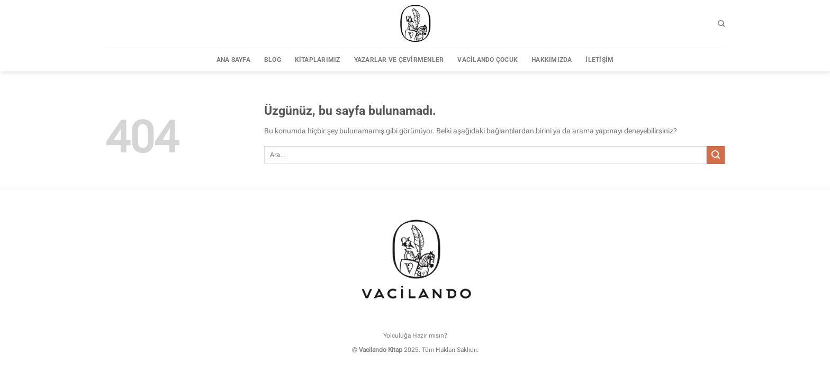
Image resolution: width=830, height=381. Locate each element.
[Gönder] (716, 155)
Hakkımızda (551, 60)
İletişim (599, 60)
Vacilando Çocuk (487, 60)
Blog (272, 60)
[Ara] (721, 23)
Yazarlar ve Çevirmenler (399, 60)
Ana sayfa (233, 60)
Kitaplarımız (317, 60)
